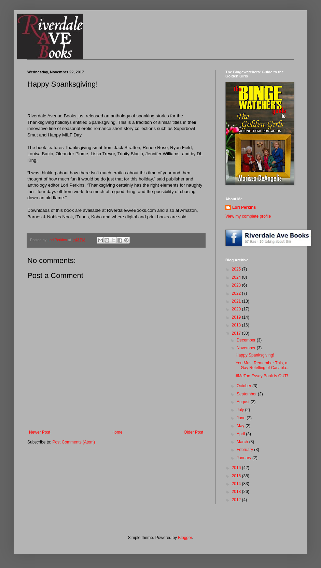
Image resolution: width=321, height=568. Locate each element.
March (243, 441)
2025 (237, 269)
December (247, 340)
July (241, 409)
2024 (237, 277)
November (247, 348)
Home (117, 432)
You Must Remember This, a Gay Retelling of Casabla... (263, 365)
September (247, 394)
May (241, 425)
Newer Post (39, 432)
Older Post (193, 432)
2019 (237, 317)
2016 (237, 467)
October (244, 385)
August (244, 401)
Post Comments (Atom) (73, 442)
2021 (237, 301)
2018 (237, 325)
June (242, 418)
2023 (237, 285)
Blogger (185, 537)
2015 (237, 476)
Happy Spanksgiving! (255, 355)
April (241, 434)
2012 (237, 499)
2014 (237, 483)
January (244, 457)
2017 (237, 333)
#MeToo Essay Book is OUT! (262, 376)
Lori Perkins (244, 207)
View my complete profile (248, 216)
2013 (237, 491)
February (245, 449)
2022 (237, 293)
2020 (237, 309)
